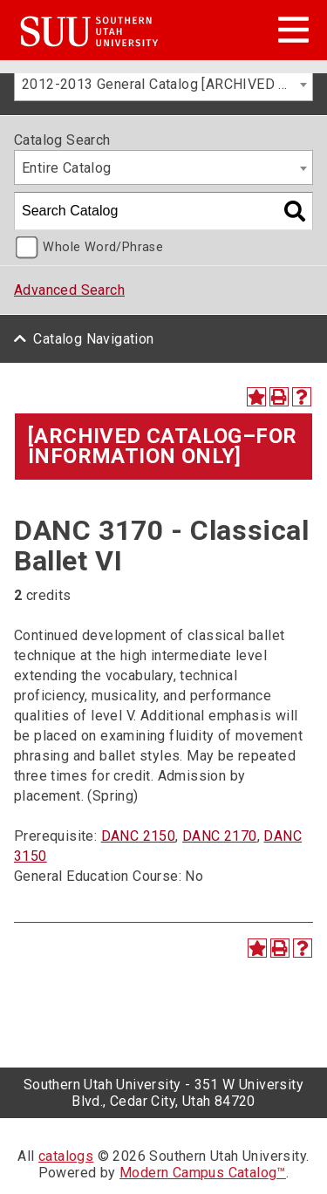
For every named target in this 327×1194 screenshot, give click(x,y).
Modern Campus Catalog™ (202, 1172)
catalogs (65, 1156)
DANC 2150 (138, 836)
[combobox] (163, 83)
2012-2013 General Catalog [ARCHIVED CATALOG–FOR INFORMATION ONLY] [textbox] (167, 84)
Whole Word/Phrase (103, 247)
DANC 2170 (219, 836)
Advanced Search (69, 290)
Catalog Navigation (93, 339)
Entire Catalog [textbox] (67, 168)
